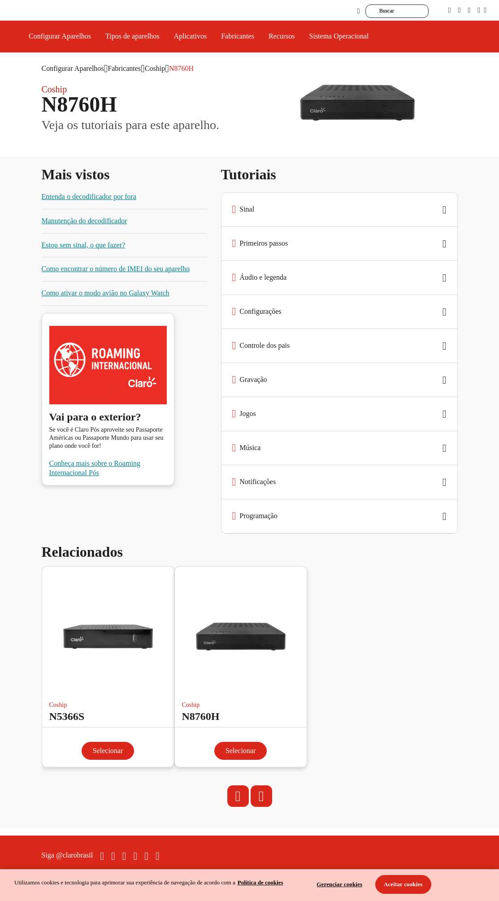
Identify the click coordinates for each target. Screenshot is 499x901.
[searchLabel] (410, 11)
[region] (249, 885)
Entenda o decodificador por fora (89, 196)
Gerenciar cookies (339, 884)
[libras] (459, 10)
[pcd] (450, 10)
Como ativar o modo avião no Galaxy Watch (105, 293)
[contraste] (469, 10)
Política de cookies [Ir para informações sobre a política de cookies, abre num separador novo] (260, 882)
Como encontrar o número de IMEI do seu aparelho (116, 269)
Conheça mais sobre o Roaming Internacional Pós (95, 467)
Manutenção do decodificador (84, 221)
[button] (339, 210)
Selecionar (108, 750)
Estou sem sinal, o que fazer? (84, 245)
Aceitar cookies (403, 884)
